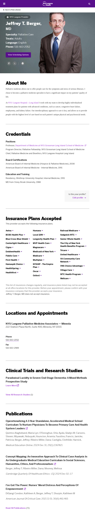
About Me (16, 83)
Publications (19, 413)
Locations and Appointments (37, 313)
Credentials (18, 134)
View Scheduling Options (18, 55)
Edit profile (78, 198)
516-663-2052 (22, 46)
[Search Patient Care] (89, 3)
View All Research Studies (19, 395)
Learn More (11, 385)
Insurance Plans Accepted (33, 218)
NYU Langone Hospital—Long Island (23, 103)
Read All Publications (18, 508)
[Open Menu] (4, 3)
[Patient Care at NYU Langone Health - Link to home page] (47, 3)
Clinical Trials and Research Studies (44, 370)
